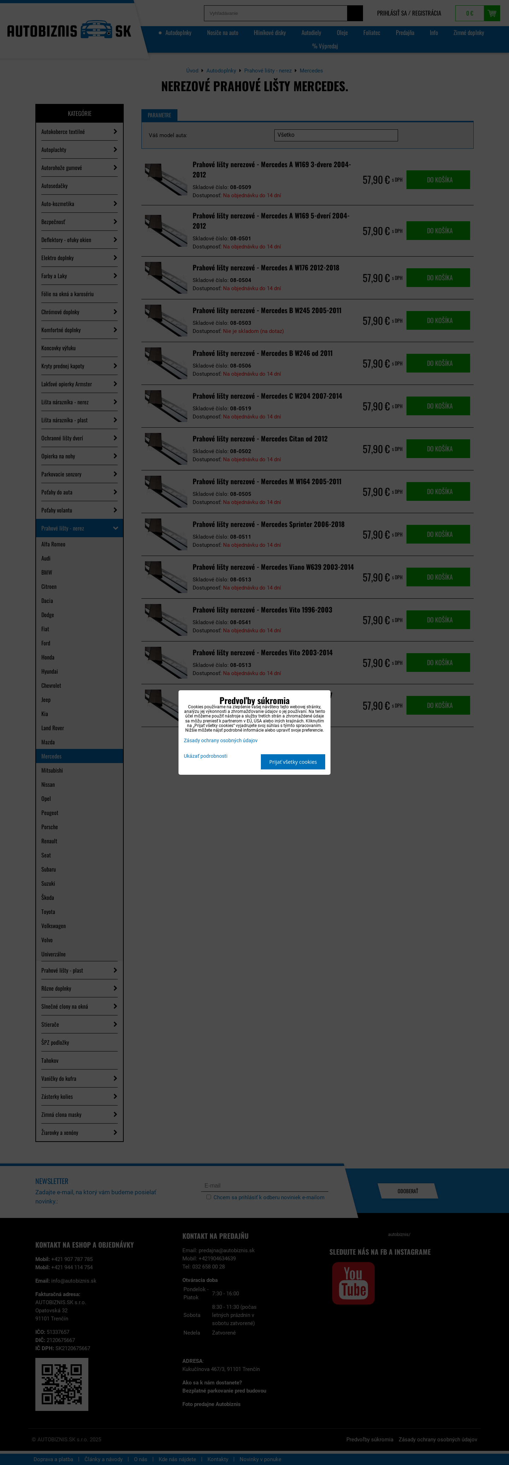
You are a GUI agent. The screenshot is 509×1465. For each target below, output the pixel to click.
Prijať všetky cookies (293, 761)
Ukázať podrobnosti (205, 756)
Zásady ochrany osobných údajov (221, 741)
